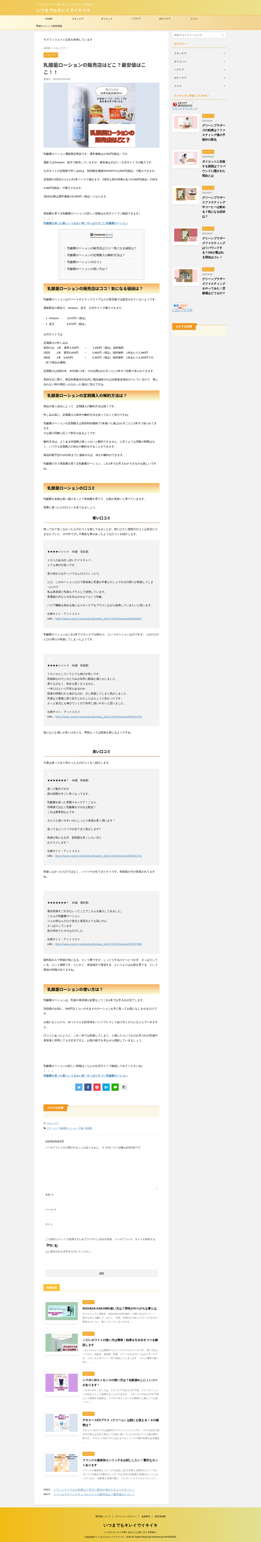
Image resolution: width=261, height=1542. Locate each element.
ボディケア (165, 18)
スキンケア (78, 18)
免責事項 (146, 1516)
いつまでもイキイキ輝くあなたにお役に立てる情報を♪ (130, 1532)
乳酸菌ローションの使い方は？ (87, 268)
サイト (49, 1224)
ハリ (55, 1128)
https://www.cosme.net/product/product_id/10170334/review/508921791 (98, 855)
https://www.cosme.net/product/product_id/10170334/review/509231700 (98, 716)
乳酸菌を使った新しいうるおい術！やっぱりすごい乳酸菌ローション (86, 223)
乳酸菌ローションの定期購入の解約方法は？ (95, 255)
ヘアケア (136, 18)
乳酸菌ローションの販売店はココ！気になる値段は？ (101, 248)
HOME (48, 18)
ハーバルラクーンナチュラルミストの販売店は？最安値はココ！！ (94, 1494)
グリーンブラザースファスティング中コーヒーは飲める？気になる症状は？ (213, 207)
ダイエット (107, 18)
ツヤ (49, 1128)
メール (50, 1209)
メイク (193, 18)
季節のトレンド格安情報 (49, 26)
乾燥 (81, 1128)
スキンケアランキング (185, 108)
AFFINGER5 (170, 1537)
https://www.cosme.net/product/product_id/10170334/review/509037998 (98, 944)
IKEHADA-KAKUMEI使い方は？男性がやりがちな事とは (119, 1308)
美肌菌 (88, 1128)
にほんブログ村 (182, 310)
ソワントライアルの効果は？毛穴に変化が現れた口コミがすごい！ (94, 1489)
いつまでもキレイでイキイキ (63, 10)
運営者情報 (160, 1516)
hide (109, 234)
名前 (49, 1194)
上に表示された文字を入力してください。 (69, 1251)
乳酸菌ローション (68, 1128)
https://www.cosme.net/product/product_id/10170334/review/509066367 (98, 618)
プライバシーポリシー (126, 1516)
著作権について (103, 1516)
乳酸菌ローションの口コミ (84, 261)
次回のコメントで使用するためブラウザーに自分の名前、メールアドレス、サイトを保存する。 (103, 1239)
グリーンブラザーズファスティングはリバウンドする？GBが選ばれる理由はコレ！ (213, 248)
